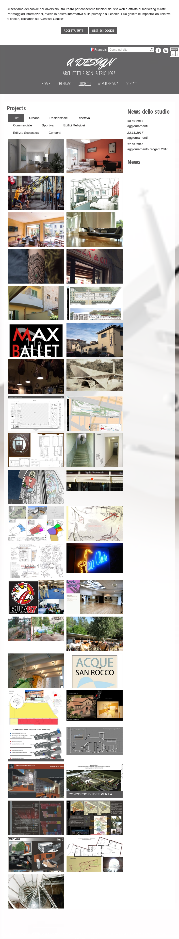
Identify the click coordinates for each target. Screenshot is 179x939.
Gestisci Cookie (103, 30)
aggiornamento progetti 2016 (147, 149)
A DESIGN (89, 62)
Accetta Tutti (74, 30)
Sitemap (160, 934)
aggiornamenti (137, 126)
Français (101, 49)
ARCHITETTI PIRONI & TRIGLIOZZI (89, 73)
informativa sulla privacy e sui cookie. (93, 14)
